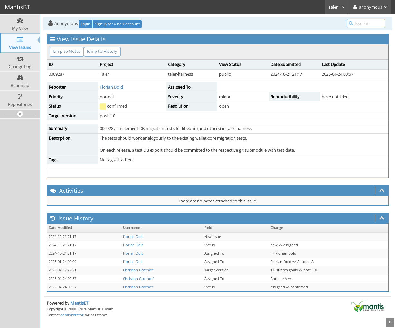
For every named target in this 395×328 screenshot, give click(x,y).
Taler (336, 7)
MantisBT (79, 303)
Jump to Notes (66, 51)
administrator (72, 315)
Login (85, 24)
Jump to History (102, 51)
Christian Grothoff (138, 270)
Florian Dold (111, 87)
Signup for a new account (117, 24)
